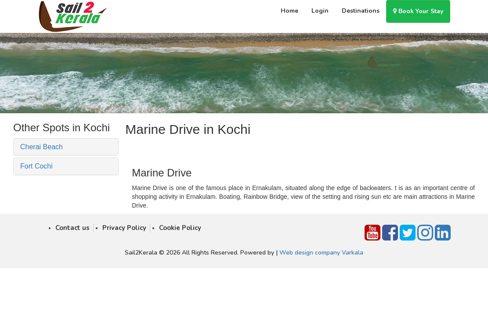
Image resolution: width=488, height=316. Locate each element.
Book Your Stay (418, 11)
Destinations (361, 11)
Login (320, 11)
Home (289, 11)
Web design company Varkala (321, 252)
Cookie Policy (180, 227)
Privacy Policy (124, 227)
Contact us (72, 227)
